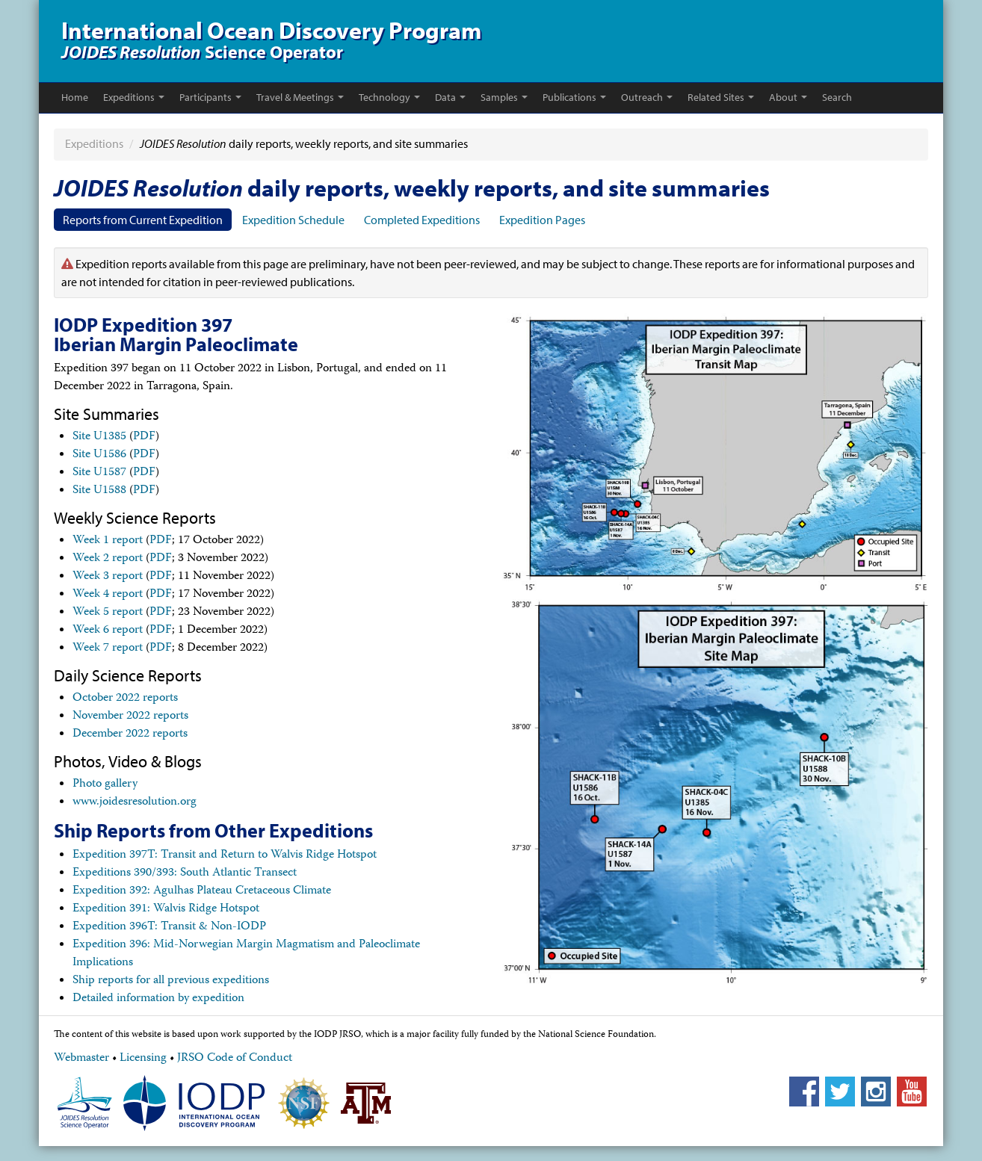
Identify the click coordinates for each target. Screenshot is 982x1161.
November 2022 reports (130, 716)
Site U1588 (99, 491)
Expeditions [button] (133, 97)
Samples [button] (504, 97)
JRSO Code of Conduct (234, 1058)
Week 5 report (107, 612)
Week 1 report (107, 541)
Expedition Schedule (293, 219)
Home (74, 97)
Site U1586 (99, 455)
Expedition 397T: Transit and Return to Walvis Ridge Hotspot (224, 855)
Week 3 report (107, 576)
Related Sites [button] (721, 97)
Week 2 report (107, 559)
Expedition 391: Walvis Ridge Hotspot (165, 909)
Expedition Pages (542, 219)
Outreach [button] (647, 97)
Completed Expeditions (422, 219)
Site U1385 (99, 437)
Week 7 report (107, 648)
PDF (144, 437)
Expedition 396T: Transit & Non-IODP (169, 927)
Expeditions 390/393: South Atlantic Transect (184, 873)
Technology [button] (389, 97)
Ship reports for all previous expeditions (170, 981)
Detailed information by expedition (158, 999)
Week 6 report (107, 630)
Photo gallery (105, 784)
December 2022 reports (130, 734)
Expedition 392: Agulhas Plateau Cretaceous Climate (201, 891)
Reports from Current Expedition (143, 219)
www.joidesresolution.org (134, 802)
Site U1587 (99, 473)
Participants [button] (210, 97)
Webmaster (81, 1058)
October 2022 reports (125, 698)
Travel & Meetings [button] (300, 97)
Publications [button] (574, 97)
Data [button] (450, 97)
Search (837, 97)
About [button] (788, 97)
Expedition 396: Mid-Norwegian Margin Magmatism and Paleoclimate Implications (246, 954)
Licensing (143, 1058)
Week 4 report (107, 594)
